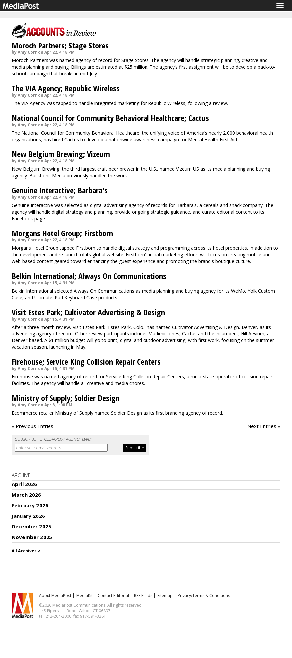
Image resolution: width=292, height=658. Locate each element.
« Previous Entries (32, 426)
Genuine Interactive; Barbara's (60, 190)
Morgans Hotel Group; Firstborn (62, 233)
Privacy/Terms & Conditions (204, 595)
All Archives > (26, 551)
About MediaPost (55, 595)
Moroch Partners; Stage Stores (60, 45)
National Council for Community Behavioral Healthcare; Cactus (110, 117)
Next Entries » (263, 426)
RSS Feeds (143, 595)
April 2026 (24, 484)
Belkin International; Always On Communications (89, 275)
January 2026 (28, 516)
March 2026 (26, 494)
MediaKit (84, 595)
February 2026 (30, 505)
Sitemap (165, 595)
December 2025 (31, 526)
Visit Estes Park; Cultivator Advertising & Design (88, 312)
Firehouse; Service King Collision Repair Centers (86, 361)
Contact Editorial (113, 595)
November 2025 (32, 537)
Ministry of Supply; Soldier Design (66, 397)
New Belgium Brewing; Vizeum (61, 153)
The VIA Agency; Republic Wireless (66, 88)
